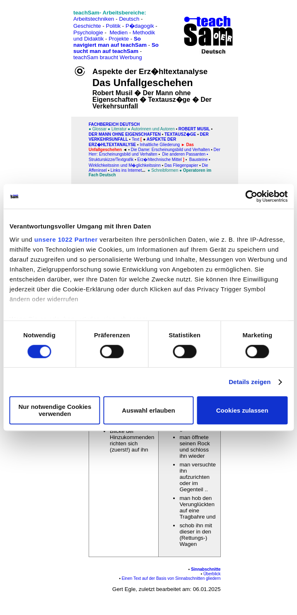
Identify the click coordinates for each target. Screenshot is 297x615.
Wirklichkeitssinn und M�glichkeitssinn (125, 165)
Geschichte (87, 26)
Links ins (119, 170)
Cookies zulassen (242, 410)
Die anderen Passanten (184, 154)
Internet (135, 170)
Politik (113, 26)
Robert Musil (194, 129)
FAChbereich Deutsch (114, 124)
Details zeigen (249, 381)
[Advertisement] (43, 25)
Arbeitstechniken (93, 19)
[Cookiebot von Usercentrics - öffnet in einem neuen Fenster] (251, 196)
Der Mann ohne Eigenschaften (125, 134)
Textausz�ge (180, 134)
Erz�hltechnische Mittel (159, 159)
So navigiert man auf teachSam (110, 42)
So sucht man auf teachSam (116, 48)
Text (135, 139)
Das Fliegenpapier (181, 165)
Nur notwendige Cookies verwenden (54, 411)
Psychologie (88, 32)
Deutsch (129, 19)
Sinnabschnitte (206, 569)
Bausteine (198, 159)
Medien (118, 32)
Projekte (119, 39)
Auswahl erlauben (148, 410)
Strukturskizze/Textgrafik (111, 159)
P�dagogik (140, 26)
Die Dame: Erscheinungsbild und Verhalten (170, 149)
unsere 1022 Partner (66, 239)
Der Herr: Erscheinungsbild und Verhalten (154, 151)
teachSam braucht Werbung (107, 57)
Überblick (212, 574)
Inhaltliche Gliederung (160, 144)
